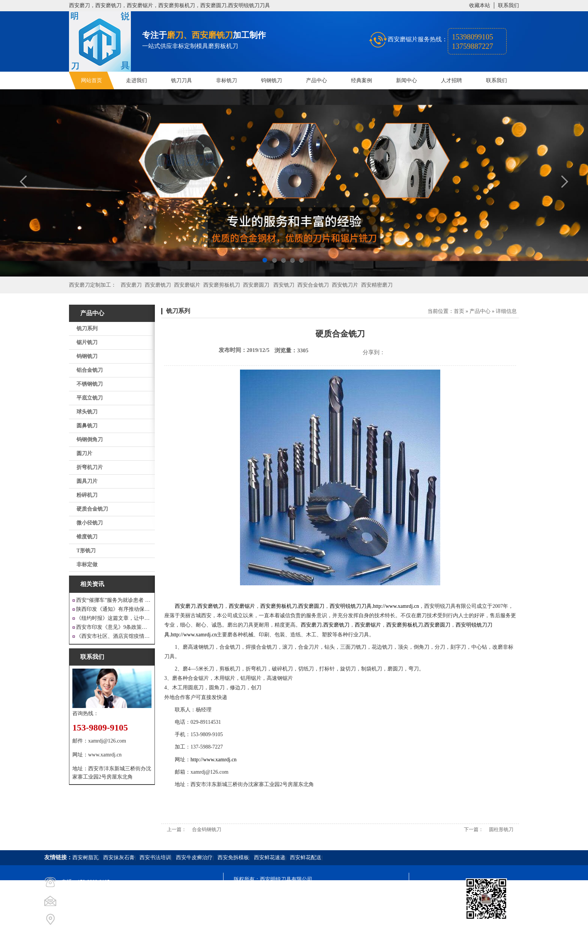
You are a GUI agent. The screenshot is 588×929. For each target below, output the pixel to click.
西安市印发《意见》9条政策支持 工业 (114, 627)
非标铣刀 (226, 80)
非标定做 (87, 564)
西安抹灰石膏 (119, 857)
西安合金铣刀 (313, 285)
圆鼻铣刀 (87, 425)
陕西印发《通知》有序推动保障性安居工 (114, 609)
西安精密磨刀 (377, 285)
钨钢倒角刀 (89, 439)
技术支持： (247, 920)
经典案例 (361, 80)
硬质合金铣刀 (92, 509)
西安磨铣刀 (158, 285)
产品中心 (316, 80)
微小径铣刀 (89, 523)
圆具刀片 (87, 481)
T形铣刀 (86, 550)
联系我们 (508, 5)
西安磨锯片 (187, 285)
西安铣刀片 (345, 285)
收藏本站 (479, 5)
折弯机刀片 (89, 467)
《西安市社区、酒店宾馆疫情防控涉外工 (114, 636)
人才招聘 (451, 80)
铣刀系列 (87, 328)
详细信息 (506, 311)
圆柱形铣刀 (501, 829)
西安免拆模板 (233, 857)
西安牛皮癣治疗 (194, 857)
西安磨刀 (131, 285)
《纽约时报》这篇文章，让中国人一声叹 (114, 618)
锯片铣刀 (87, 342)
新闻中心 (406, 80)
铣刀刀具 (181, 80)
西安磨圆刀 (256, 285)
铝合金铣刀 (89, 370)
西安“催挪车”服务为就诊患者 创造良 (114, 600)
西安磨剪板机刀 (221, 285)
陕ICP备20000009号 (287, 893)
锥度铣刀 (87, 537)
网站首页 (91, 80)
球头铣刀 (87, 412)
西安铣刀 (283, 285)
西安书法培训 (155, 857)
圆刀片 (84, 453)
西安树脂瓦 (85, 857)
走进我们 (136, 80)
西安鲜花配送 (305, 857)
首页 (459, 311)
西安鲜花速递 (269, 857)
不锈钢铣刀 (89, 384)
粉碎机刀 (87, 495)
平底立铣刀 (89, 398)
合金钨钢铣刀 (206, 829)
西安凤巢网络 (275, 920)
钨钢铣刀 (271, 80)
